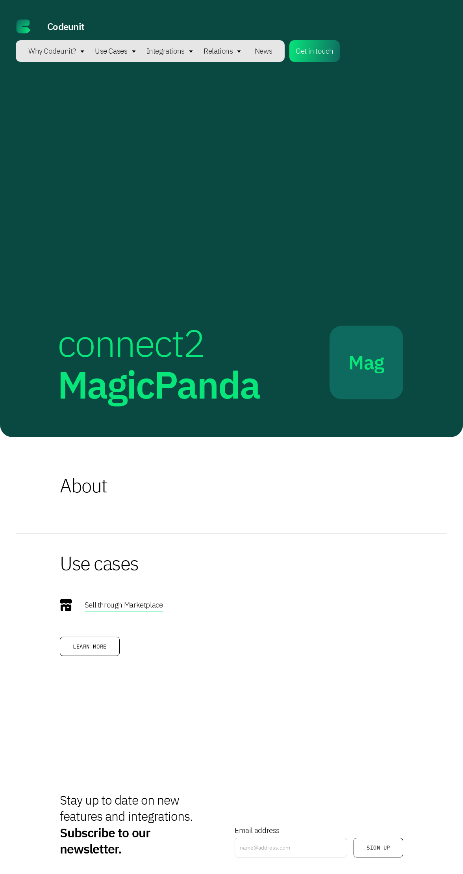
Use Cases (111, 51)
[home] (231, 26)
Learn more (90, 646)
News (263, 51)
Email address (257, 830)
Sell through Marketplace (124, 604)
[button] (53, 51)
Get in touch (314, 51)
